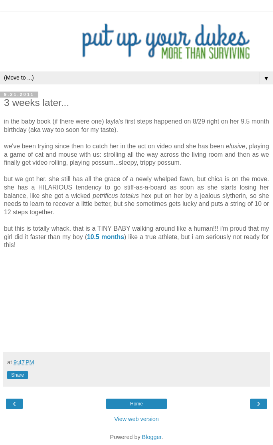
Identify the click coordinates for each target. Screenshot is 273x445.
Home (136, 404)
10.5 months (105, 236)
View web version (136, 419)
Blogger (152, 437)
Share (17, 375)
